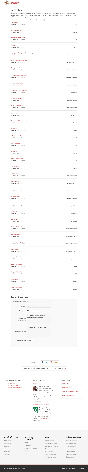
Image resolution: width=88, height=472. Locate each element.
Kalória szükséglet (13, 385)
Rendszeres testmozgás (15, 387)
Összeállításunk (45, 399)
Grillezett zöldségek (16, 113)
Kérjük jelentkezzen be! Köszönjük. (39, 332)
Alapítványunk (8, 440)
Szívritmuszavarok (71, 454)
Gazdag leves (14, 22)
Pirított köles (14, 249)
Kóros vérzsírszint (71, 446)
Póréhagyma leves (16, 30)
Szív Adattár (64, 383)
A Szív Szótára (37, 383)
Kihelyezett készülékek (30, 448)
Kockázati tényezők (71, 440)
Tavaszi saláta (14, 128)
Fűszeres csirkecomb (16, 98)
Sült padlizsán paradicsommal (19, 90)
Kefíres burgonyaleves (17, 158)
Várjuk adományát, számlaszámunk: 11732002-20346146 (43, 368)
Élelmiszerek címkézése (51, 446)
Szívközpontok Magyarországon (70, 391)
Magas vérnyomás (71, 443)
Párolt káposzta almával (17, 226)
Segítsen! (6, 443)
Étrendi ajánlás (12, 383)
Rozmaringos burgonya (17, 242)
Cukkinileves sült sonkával (18, 37)
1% (10, 443)
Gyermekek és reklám (51, 443)
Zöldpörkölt (14, 211)
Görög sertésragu (15, 196)
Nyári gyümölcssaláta (16, 136)
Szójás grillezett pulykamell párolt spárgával (23, 53)
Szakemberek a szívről (67, 395)
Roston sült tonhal (16, 181)
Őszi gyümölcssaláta (16, 287)
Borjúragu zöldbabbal (17, 83)
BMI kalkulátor (49, 451)
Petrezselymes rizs (16, 234)
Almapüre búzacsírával (17, 272)
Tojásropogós (14, 219)
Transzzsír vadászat (50, 457)
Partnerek (6, 449)
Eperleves (13, 45)
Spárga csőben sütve (16, 257)
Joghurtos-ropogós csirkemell (19, 60)
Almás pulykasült (15, 68)
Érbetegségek (70, 457)
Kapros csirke (14, 189)
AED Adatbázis (28, 451)
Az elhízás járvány (50, 440)
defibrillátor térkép (44, 418)
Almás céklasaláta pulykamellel (19, 121)
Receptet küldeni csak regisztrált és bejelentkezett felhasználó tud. (39, 319)
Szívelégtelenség (70, 451)
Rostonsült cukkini (16, 204)
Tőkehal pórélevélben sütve (18, 75)
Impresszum (7, 451)
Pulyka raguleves (15, 143)
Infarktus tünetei (66, 387)
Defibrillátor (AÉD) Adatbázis (41, 405)
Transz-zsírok (49, 449)
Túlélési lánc (27, 445)
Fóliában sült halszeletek (17, 106)
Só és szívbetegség (50, 454)
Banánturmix (14, 279)
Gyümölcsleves (15, 166)
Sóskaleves (14, 151)
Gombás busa (14, 174)
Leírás (26, 442)
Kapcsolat (6, 446)
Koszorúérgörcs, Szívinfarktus (74, 449)
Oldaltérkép (7, 454)
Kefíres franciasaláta (16, 264)
